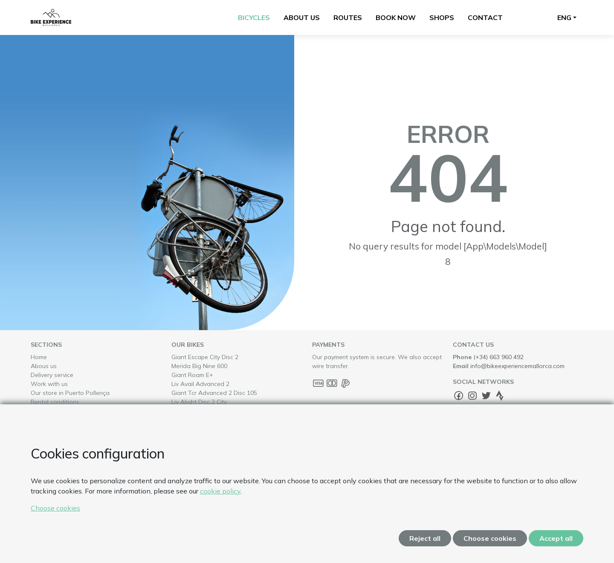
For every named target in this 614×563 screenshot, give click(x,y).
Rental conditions (55, 402)
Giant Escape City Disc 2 (219, 357)
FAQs (38, 411)
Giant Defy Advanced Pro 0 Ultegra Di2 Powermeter (226, 495)
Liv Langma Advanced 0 (219, 509)
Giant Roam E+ (207, 375)
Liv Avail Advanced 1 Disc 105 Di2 (233, 455)
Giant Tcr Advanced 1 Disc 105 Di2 (234, 437)
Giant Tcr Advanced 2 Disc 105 (229, 393)
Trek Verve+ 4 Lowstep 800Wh (229, 464)
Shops (441, 17)
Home (39, 357)
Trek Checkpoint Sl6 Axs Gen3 (227, 482)
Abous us (44, 366)
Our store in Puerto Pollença (70, 393)
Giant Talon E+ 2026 (214, 518)
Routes (347, 17)
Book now (396, 17)
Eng (564, 17)
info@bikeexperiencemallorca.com (517, 366)
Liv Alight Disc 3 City (214, 410)
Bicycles (254, 17)
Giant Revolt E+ (207, 419)
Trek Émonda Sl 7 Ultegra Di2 (227, 428)
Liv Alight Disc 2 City (214, 402)
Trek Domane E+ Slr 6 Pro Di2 (227, 446)
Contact (485, 17)
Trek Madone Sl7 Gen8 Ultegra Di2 (234, 473)
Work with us (49, 384)
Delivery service (52, 375)
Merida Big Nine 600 (214, 366)
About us (302, 17)
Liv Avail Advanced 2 (215, 384)
